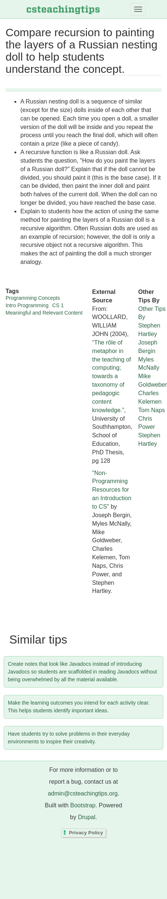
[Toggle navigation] (138, 9)
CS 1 (58, 305)
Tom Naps (151, 410)
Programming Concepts (33, 298)
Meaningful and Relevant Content (44, 313)
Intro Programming (27, 305)
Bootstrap (82, 805)
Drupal (86, 817)
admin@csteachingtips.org (83, 793)
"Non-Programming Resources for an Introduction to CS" (111, 490)
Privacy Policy (86, 833)
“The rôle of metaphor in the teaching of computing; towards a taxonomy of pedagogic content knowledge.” (111, 376)
